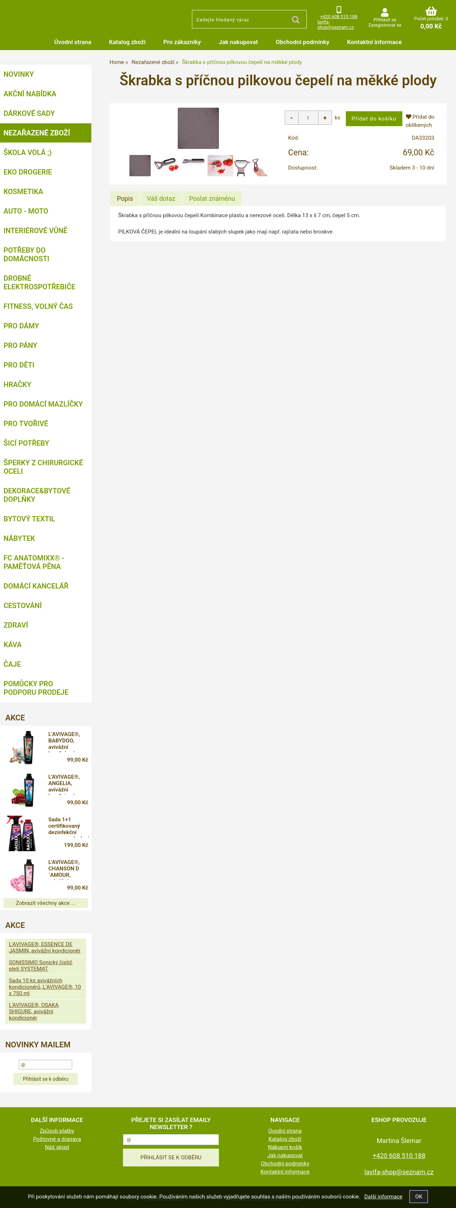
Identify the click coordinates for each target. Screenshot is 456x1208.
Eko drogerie (28, 172)
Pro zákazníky (182, 41)
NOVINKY (19, 74)
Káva (13, 644)
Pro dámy (21, 326)
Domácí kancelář (36, 586)
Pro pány (20, 345)
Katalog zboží (127, 41)
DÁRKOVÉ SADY (29, 113)
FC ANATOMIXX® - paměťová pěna (34, 562)
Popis (125, 198)
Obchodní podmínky (302, 41)
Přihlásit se (385, 19)
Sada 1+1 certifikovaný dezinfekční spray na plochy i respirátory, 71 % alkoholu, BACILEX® (68, 827)
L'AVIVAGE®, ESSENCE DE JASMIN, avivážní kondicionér (44, 947)
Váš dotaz (161, 198)
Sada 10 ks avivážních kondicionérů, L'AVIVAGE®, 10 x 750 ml (45, 987)
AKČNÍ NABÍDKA (30, 94)
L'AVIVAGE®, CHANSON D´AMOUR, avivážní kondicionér (64, 869)
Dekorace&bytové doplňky (37, 495)
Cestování (23, 605)
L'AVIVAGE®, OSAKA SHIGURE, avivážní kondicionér (34, 1011)
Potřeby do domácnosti (26, 254)
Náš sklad (57, 1147)
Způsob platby (57, 1131)
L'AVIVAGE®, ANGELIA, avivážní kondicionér (64, 784)
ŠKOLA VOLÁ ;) (28, 152)
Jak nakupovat (238, 41)
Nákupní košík (285, 1147)
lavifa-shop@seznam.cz (335, 24)
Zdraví (16, 625)
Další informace (383, 1196)
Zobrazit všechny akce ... (46, 903)
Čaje (12, 664)
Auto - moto (26, 211)
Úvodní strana (72, 41)
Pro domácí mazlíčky (43, 404)
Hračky (17, 384)
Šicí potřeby (26, 443)
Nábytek (19, 538)
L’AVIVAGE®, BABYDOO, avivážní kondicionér (64, 741)
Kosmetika (23, 191)
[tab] (125, 198)
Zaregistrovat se (384, 25)
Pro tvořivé (26, 423)
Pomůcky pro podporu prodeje (36, 688)
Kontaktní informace (374, 41)
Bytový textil (29, 519)
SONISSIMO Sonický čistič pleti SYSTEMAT (41, 965)
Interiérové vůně (36, 230)
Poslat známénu (212, 198)
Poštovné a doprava (57, 1139)
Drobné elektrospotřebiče (39, 282)
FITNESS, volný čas (38, 306)
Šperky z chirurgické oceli (43, 467)
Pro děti (19, 365)
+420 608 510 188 (339, 16)
